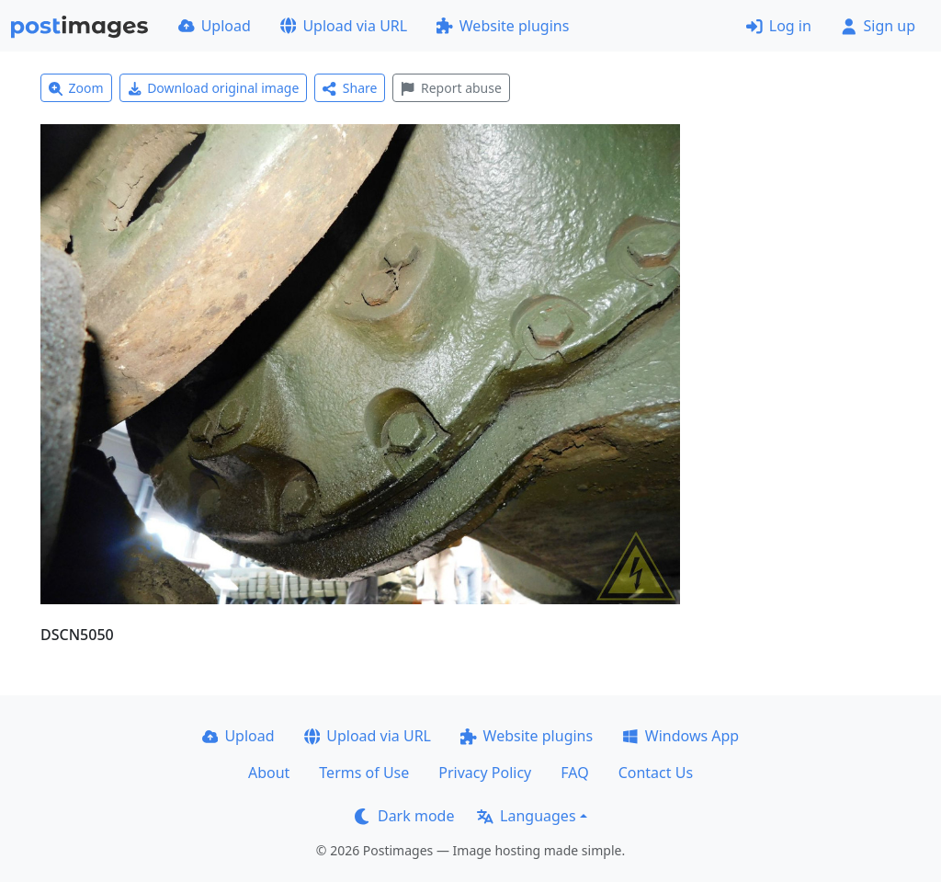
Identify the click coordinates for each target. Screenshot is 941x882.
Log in (778, 26)
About (268, 772)
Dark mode (404, 816)
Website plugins (502, 26)
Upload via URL (343, 26)
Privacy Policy (484, 772)
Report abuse (451, 88)
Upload (214, 26)
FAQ (574, 772)
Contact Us (655, 772)
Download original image (214, 88)
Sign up (878, 26)
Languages (526, 816)
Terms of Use (364, 772)
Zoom (76, 88)
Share (350, 88)
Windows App (680, 736)
